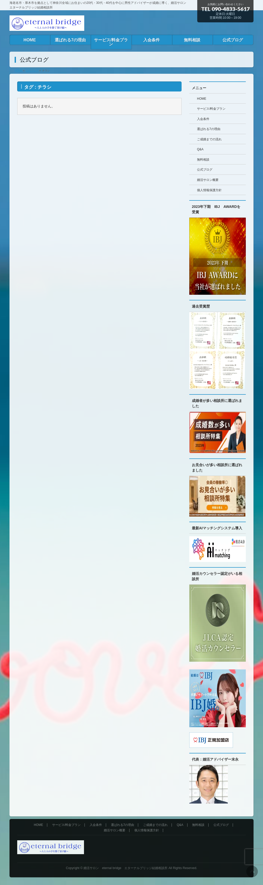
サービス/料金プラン (211, 108)
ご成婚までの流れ (209, 139)
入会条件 (203, 119)
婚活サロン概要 (208, 180)
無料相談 (203, 159)
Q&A (200, 149)
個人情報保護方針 (209, 190)
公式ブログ (204, 169)
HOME (201, 98)
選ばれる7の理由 (208, 129)
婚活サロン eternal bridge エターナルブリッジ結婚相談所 (125, 868)
